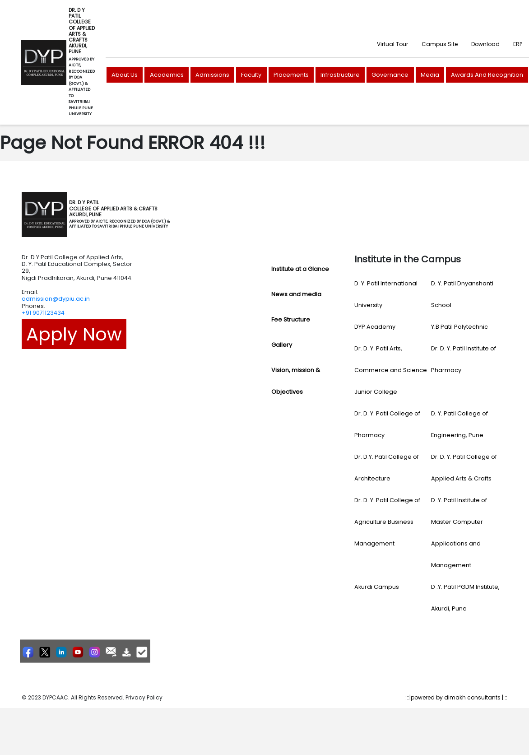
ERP (517, 44)
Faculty (251, 74)
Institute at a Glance (300, 269)
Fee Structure (290, 319)
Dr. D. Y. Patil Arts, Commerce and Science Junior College (390, 370)
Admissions (212, 74)
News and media (296, 294)
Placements (291, 74)
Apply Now (74, 334)
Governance (389, 74)
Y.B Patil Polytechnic (459, 327)
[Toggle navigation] (182, 214)
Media (430, 74)
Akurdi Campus (376, 587)
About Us (124, 74)
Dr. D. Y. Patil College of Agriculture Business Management (387, 521)
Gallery (281, 345)
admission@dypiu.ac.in (56, 299)
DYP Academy (374, 327)
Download (485, 44)
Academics (167, 74)
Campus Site (440, 44)
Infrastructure (340, 74)
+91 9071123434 (43, 313)
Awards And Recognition (487, 74)
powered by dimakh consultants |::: (459, 697)
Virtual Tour (392, 44)
